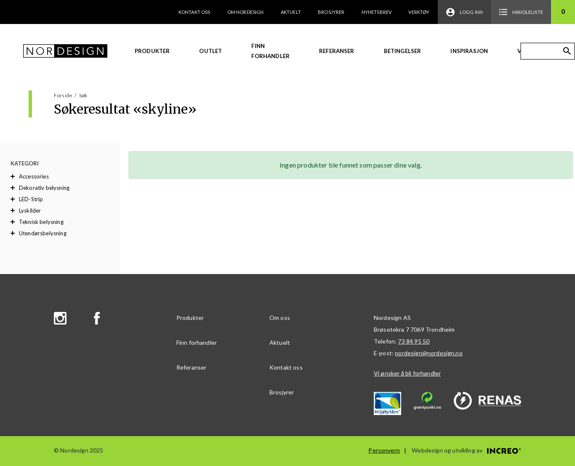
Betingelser (402, 51)
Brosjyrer (331, 12)
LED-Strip (31, 199)
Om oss (279, 317)
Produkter (152, 51)
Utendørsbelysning (43, 233)
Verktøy (418, 12)
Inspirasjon (469, 51)
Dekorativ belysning (44, 187)
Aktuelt (291, 12)
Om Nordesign (245, 12)
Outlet (210, 51)
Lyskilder (30, 210)
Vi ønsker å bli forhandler (407, 373)
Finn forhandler (270, 51)
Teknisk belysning (41, 221)
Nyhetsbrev (377, 12)
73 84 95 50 (413, 341)
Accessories (34, 176)
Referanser (336, 51)
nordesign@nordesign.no (429, 353)
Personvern (384, 450)
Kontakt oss (194, 12)
